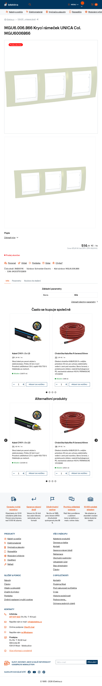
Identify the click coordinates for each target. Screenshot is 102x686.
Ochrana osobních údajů (64, 603)
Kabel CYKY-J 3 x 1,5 (21, 353)
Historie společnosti (62, 596)
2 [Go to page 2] (49, 392)
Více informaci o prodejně (20, 650)
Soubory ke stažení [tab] (32, 281)
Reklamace (58, 554)
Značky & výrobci (11, 592)
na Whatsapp (27, 632)
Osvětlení (11, 560)
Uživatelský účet (60, 562)
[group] (29, 351)
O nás (55, 592)
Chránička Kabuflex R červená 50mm (71, 353)
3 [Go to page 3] (52, 392)
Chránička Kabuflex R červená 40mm (71, 442)
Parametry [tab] (16, 281)
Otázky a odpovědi (12, 588)
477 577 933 (14, 617)
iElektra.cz (10, 19)
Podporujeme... (59, 599)
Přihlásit (92, 662)
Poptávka (8, 596)
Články (56, 569)
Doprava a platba (60, 542)
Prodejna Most (59, 584)
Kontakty (57, 580)
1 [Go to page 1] (46, 392)
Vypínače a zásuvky (15, 547)
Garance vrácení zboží (62, 550)
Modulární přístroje (15, 556)
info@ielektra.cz (35, 622)
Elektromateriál (14, 543)
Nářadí (10, 564)
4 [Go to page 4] (55, 392)
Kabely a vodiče (14, 539)
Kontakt (56, 546)
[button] (73, 4)
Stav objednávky (60, 566)
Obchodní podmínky (62, 558)
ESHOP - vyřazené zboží (27, 19)
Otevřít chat (29, 627)
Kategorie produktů (61, 539)
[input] (18, 384)
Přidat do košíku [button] (36, 384)
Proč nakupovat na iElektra (65, 588)
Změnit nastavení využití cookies (18, 599)
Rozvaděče (12, 551)
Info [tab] (7, 281)
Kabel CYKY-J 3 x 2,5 (21, 442)
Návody (7, 580)
